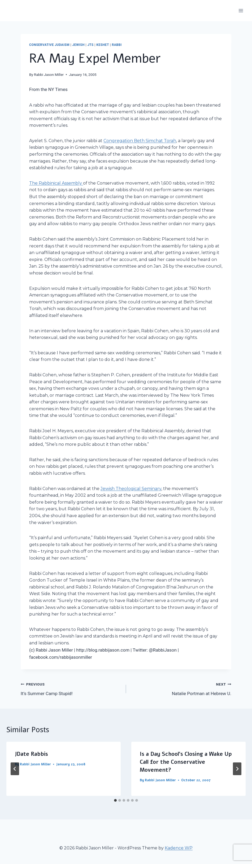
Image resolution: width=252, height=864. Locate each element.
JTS (91, 45)
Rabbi (117, 45)
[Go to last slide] (15, 768)
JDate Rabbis (31, 754)
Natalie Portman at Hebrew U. (181, 688)
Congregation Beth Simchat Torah (139, 140)
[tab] (115, 800)
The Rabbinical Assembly (56, 183)
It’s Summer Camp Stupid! (71, 688)
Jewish (78, 45)
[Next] (237, 768)
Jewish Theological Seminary (131, 488)
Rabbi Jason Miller (49, 74)
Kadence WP (179, 847)
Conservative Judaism (49, 45)
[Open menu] (241, 10)
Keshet (102, 45)
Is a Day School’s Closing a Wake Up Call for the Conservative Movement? (186, 762)
